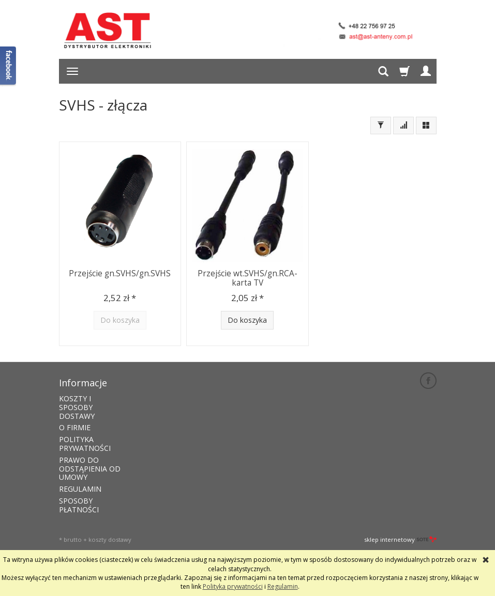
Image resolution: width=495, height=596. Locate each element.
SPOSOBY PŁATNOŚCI (79, 505)
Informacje (83, 383)
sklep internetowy (400, 539)
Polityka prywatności (233, 586)
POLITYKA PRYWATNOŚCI (85, 443)
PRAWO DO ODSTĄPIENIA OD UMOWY (90, 468)
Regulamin (282, 586)
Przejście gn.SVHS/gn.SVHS (120, 273)
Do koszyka (247, 320)
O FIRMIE (75, 427)
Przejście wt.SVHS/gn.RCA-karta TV (247, 278)
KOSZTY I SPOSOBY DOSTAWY (77, 407)
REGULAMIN (80, 489)
